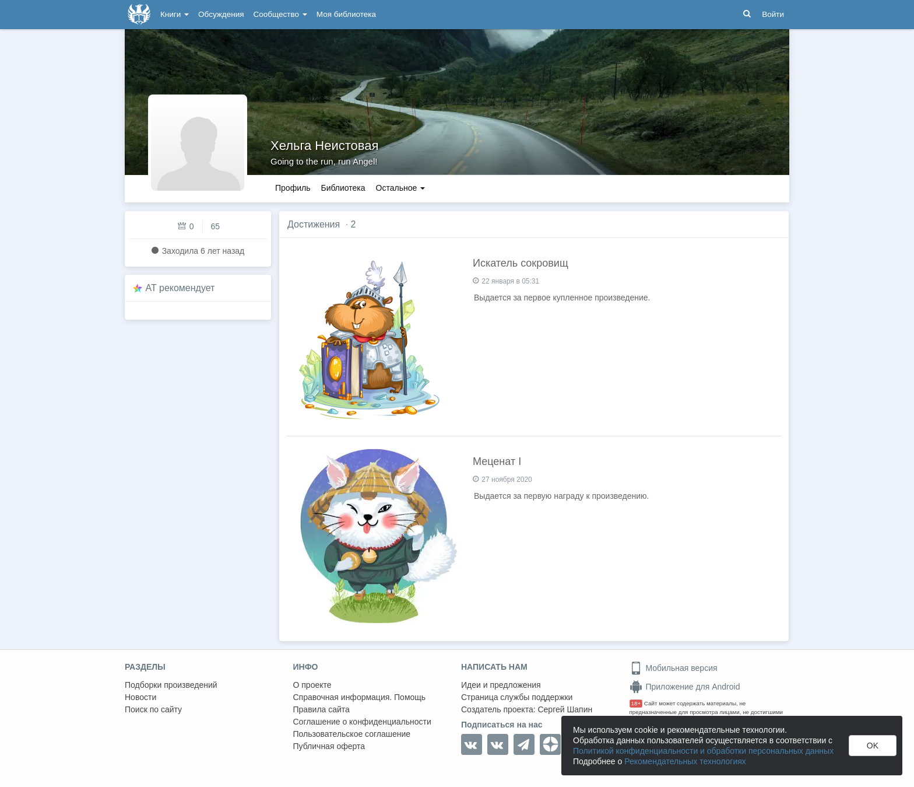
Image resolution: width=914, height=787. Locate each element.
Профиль (292, 188)
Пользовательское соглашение (352, 734)
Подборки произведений (171, 685)
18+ (636, 703)
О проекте (312, 685)
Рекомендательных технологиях (685, 761)
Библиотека (343, 188)
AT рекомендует (180, 288)
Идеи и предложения (501, 685)
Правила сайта (321, 709)
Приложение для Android (685, 686)
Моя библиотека (346, 14)
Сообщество (280, 14)
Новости (140, 697)
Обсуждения (221, 14)
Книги (174, 14)
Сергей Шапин (564, 709)
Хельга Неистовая (324, 145)
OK (872, 745)
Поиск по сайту (153, 709)
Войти (773, 14)
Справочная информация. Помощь (359, 697)
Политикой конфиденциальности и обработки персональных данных (703, 750)
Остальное (401, 188)
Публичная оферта (329, 746)
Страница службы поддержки (516, 697)
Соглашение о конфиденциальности (362, 721)
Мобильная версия (674, 668)
